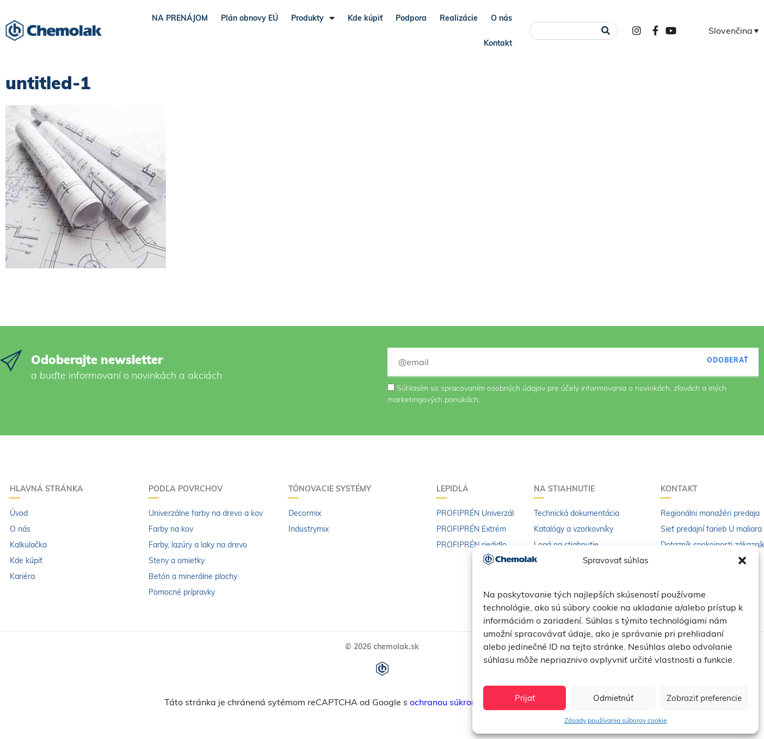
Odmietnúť (613, 698)
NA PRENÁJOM (180, 18)
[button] (742, 560)
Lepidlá (455, 488)
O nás (501, 18)
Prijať (525, 698)
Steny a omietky (177, 560)
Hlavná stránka (49, 488)
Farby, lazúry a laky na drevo (198, 545)
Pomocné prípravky (182, 592)
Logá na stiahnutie (566, 545)
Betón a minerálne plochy (193, 576)
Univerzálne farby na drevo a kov (206, 513)
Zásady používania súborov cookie (615, 720)
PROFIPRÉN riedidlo (471, 545)
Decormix (304, 513)
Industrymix (308, 529)
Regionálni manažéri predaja (710, 513)
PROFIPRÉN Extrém (471, 529)
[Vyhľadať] (605, 30)
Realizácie (459, 18)
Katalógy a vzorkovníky (573, 529)
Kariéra (22, 576)
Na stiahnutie (567, 488)
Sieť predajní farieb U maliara (711, 529)
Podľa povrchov (188, 488)
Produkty (313, 18)
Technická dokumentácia (576, 513)
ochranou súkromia (448, 702)
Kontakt (498, 43)
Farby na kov (171, 529)
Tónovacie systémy (332, 488)
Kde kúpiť (365, 18)
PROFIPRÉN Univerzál (475, 513)
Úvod (19, 513)
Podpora (411, 18)
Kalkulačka (28, 545)
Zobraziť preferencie (704, 698)
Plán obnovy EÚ (249, 18)
